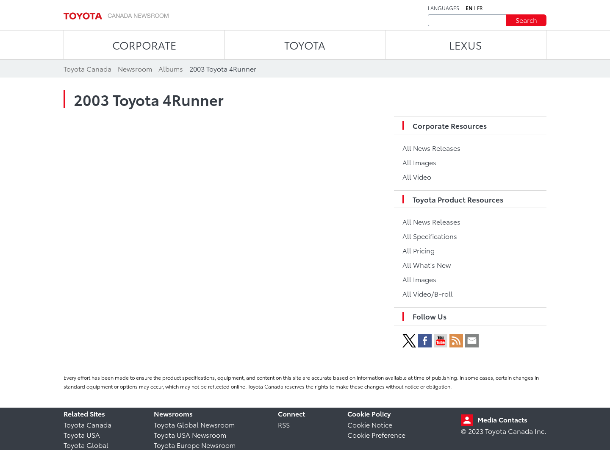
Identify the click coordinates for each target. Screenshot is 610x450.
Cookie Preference (376, 434)
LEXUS (465, 44)
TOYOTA (304, 44)
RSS (284, 424)
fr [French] (480, 8)
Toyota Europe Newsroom (195, 445)
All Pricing (418, 250)
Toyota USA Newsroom (190, 434)
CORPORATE (144, 44)
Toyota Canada (87, 424)
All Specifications (429, 236)
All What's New (426, 264)
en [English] (469, 8)
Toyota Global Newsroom (194, 424)
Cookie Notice (369, 424)
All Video (416, 176)
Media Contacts (502, 419)
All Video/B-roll (427, 293)
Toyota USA (82, 434)
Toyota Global (86, 445)
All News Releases (431, 148)
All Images (419, 162)
